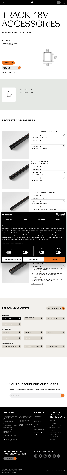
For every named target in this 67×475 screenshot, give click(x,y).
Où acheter (53, 423)
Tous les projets (39, 429)
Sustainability (54, 437)
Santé (36, 427)
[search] (62, 395)
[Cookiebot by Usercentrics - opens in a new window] (57, 214)
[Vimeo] (49, 456)
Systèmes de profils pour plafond (8, 431)
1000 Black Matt (37, 169)
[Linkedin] (45, 456)
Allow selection (33, 259)
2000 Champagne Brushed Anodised (44, 209)
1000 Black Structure (39, 137)
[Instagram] (36, 456)
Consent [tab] (9, 219)
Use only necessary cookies (12, 259)
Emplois (52, 439)
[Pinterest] (58, 456)
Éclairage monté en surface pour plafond (10, 417)
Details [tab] (25, 219)
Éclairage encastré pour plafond (9, 422)
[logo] (32, 2)
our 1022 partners (13, 228)
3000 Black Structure (39, 148)
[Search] (59, 2)
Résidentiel (38, 416)
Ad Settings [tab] (41, 219)
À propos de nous (51, 471)
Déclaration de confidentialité (12, 469)
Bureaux (37, 419)
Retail (36, 424)
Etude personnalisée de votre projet (56, 426)
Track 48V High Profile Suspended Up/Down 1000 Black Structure (47, 263)
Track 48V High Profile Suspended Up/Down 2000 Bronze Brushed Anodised (47, 280)
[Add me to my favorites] (62, 13)
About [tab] (58, 219)
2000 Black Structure (39, 143)
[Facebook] (40, 456)
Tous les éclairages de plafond (10, 440)
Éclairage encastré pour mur (25, 420)
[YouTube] (54, 456)
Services (52, 420)
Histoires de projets (38, 433)
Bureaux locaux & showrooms (55, 433)
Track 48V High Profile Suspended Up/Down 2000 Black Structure (47, 269)
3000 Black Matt (38, 180)
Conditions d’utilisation (9, 472)
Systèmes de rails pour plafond (9, 436)
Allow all (54, 259)
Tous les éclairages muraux (25, 425)
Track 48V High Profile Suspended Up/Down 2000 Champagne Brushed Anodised (47, 274)
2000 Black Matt (38, 174)
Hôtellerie (37, 421)
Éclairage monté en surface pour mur (25, 416)
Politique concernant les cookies (13, 471)
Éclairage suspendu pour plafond (10, 426)
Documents (53, 430)
